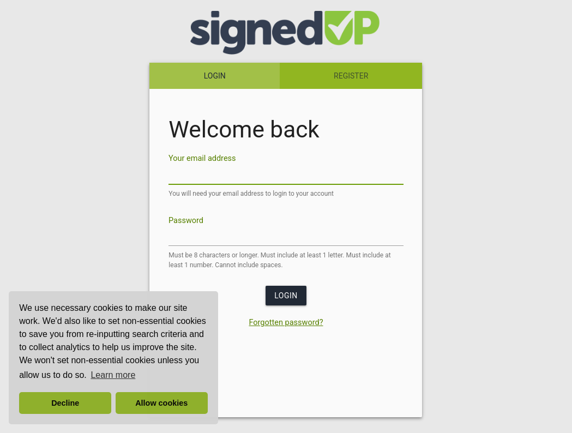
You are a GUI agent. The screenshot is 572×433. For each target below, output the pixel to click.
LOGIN (215, 75)
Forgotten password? (286, 322)
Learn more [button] (113, 375)
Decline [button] (65, 403)
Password (185, 220)
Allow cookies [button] (161, 403)
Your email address (202, 158)
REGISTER (351, 75)
